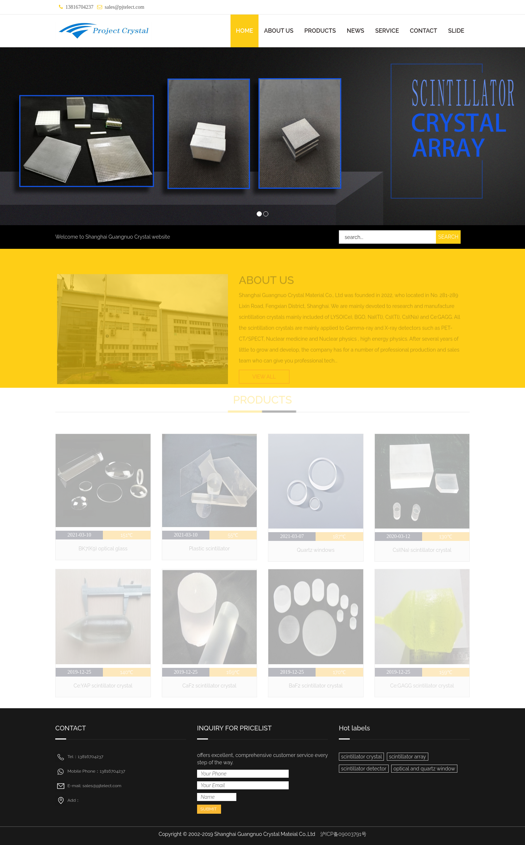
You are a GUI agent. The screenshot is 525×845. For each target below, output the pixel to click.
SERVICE (387, 30)
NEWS (355, 30)
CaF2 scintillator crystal (209, 686)
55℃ (233, 535)
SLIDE (456, 30)
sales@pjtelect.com (124, 7)
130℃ (445, 536)
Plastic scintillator (209, 548)
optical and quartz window (424, 769)
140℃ (126, 672)
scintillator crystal (361, 757)
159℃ (445, 672)
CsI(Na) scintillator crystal (422, 550)
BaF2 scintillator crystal (315, 686)
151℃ (127, 535)
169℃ (233, 672)
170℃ (339, 672)
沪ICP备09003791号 (343, 834)
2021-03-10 (79, 535)
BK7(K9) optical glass (103, 548)
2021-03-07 (292, 536)
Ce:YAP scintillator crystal (102, 686)
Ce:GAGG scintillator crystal (422, 686)
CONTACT (423, 30)
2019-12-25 (79, 672)
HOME (244, 30)
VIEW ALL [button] (264, 383)
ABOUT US (278, 30)
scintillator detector (363, 769)
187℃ (339, 536)
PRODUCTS (320, 30)
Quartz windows (315, 550)
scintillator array (407, 757)
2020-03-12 (398, 536)
